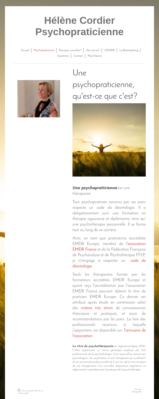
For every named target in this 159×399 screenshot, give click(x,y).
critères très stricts (97, 308)
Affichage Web (137, 392)
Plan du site (39, 391)
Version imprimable (26, 391)
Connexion (138, 389)
